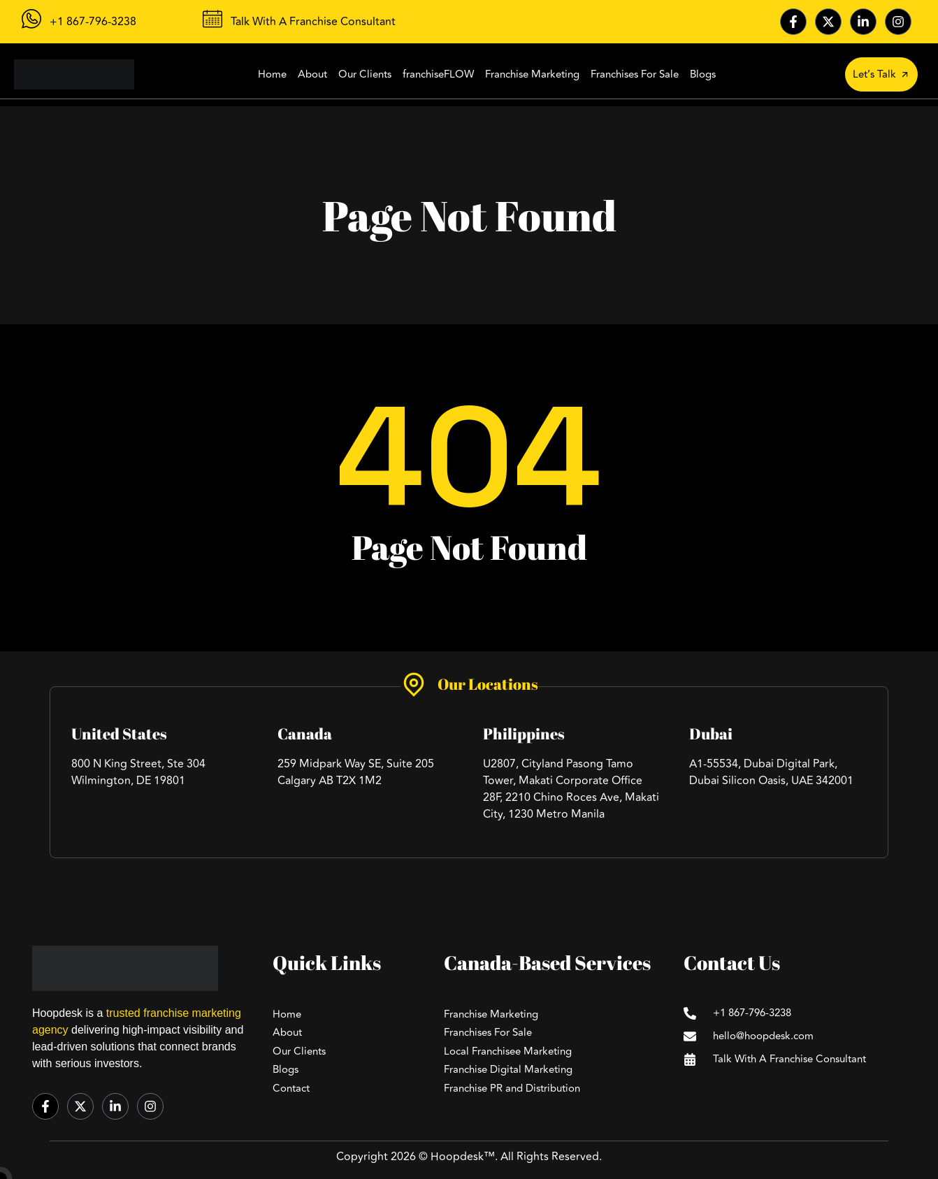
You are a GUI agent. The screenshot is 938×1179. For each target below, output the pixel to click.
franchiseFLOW (438, 74)
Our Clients (364, 74)
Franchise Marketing (532, 74)
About (312, 74)
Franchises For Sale (635, 74)
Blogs (703, 74)
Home (272, 74)
